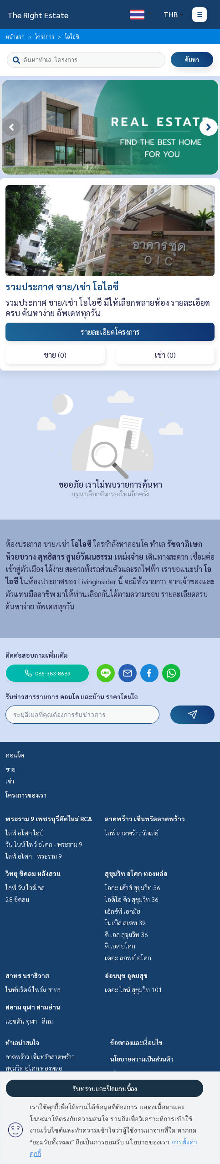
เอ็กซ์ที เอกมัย (122, 911)
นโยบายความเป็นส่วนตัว (142, 1059)
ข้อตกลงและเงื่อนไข (136, 1042)
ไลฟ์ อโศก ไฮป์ (24, 833)
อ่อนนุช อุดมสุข (126, 975)
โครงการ (44, 36)
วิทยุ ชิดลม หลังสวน (33, 873)
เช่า (9, 781)
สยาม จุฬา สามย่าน (32, 1007)
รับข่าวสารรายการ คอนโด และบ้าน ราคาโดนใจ (71, 696)
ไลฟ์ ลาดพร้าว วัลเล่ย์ (132, 833)
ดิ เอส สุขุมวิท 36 (126, 934)
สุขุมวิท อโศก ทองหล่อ (136, 873)
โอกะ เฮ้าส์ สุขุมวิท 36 (132, 887)
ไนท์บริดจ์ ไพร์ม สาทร (33, 989)
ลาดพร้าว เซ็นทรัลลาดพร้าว (145, 818)
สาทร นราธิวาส (27, 975)
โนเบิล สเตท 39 (125, 922)
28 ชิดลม (17, 899)
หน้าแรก (15, 36)
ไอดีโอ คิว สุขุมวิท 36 (132, 899)
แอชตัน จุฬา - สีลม (29, 1021)
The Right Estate (37, 15)
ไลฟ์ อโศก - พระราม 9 (33, 856)
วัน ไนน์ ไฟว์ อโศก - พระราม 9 (43, 844)
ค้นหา (192, 59)
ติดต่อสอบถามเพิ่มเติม (36, 655)
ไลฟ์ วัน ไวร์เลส (25, 887)
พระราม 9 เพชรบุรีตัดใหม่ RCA (48, 818)
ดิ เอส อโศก (120, 946)
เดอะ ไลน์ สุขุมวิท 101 (133, 989)
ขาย (10, 769)
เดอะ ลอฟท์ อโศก (128, 957)
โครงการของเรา (25, 795)
